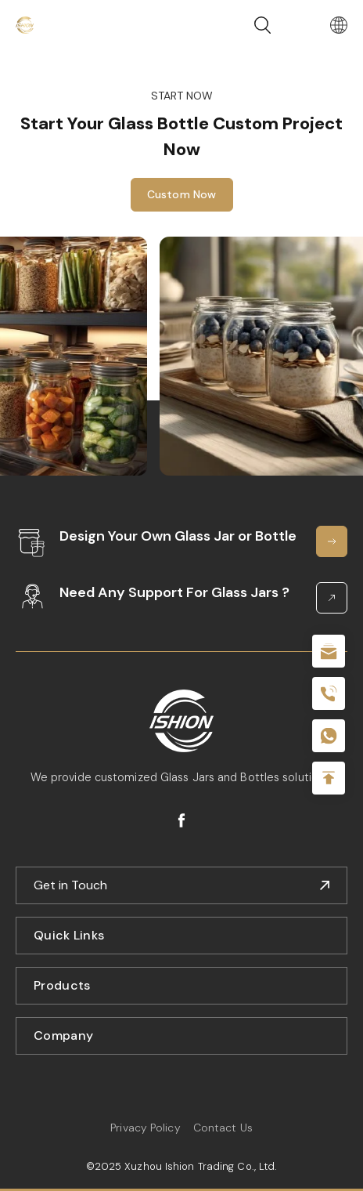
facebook (181, 820)
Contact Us (223, 1127)
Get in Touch (70, 885)
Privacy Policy (145, 1127)
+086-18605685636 (328, 735)
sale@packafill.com (328, 651)
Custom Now (182, 194)
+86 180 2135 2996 (328, 693)
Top (328, 778)
